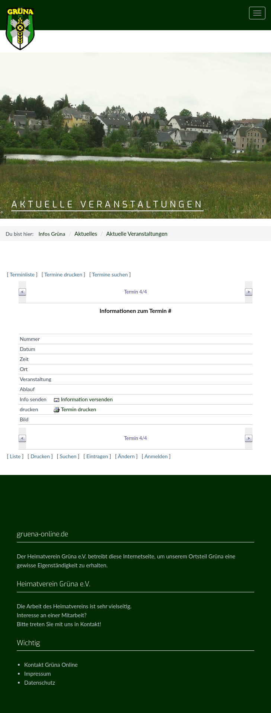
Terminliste (22, 274)
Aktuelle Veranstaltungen (137, 233)
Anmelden (156, 456)
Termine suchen (110, 274)
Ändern (126, 456)
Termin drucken (75, 409)
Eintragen (97, 456)
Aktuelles (85, 233)
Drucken (40, 456)
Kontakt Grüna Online (51, 664)
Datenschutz (39, 682)
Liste (15, 456)
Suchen (68, 456)
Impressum (37, 673)
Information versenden (83, 399)
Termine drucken (63, 274)
